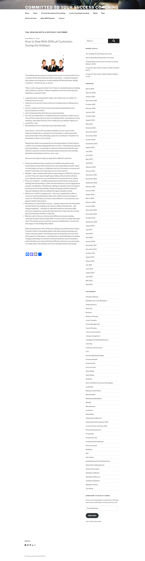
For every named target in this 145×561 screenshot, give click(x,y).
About (35, 13)
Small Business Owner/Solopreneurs (98, 461)
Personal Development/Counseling (53, 13)
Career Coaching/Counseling (79, 13)
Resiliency (89, 449)
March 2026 (90, 89)
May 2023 (89, 159)
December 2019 (91, 210)
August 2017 (90, 257)
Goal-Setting (90, 375)
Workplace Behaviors (93, 477)
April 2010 (89, 284)
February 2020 (91, 202)
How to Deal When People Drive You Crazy (100, 58)
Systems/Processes (92, 469)
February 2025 (91, 108)
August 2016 (90, 261)
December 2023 (91, 132)
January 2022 (90, 190)
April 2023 (89, 163)
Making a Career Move (93, 391)
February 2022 (90, 186)
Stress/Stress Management (95, 465)
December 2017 (91, 245)
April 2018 (89, 237)
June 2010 (89, 276)
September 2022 (91, 183)
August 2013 (90, 273)
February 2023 (91, 167)
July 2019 (89, 229)
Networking (90, 414)
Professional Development (95, 441)
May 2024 (89, 124)
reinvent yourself (91, 445)
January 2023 (90, 171)
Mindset (88, 402)
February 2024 (91, 128)
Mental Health (90, 394)
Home (27, 13)
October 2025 (90, 104)
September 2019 (91, 222)
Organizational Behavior (94, 418)
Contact (61, 18)
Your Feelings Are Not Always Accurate (99, 54)
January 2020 (90, 206)
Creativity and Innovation (94, 348)
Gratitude (89, 379)
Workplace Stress (92, 484)
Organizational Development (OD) (97, 422)
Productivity (90, 434)
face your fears (91, 367)
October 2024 (90, 116)
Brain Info (89, 308)
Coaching (89, 344)
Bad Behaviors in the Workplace (96, 301)
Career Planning (91, 328)
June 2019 (89, 233)
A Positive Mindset (92, 297)
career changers (91, 320)
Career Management (93, 324)
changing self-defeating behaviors (97, 340)
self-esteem (90, 457)
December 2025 (91, 100)
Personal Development (93, 430)
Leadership (89, 387)
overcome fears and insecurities (96, 426)
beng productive (91, 304)
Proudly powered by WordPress (35, 556)
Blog (103, 13)
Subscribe (92, 516)
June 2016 (89, 269)
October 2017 (90, 253)
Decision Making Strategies (95, 355)
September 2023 (91, 143)
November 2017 (91, 249)
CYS (87, 351)
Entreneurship (90, 363)
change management (93, 336)
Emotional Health (91, 359)
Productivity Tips (91, 438)
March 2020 (90, 198)
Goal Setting (90, 371)
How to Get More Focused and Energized (99, 383)
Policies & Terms (31, 18)
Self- (87, 453)
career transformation (93, 332)
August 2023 (90, 147)
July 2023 (89, 151)
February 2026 (91, 93)
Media (95, 13)
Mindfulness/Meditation (94, 398)
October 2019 (90, 218)
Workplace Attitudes (92, 473)
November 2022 (91, 179)
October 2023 (90, 139)
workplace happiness (93, 481)
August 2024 (90, 120)
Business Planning (92, 316)
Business (89, 312)
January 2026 (90, 96)
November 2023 (91, 136)
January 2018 (90, 241)
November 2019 (91, 214)
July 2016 (89, 265)
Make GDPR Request (48, 18)
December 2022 (91, 175)
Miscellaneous (90, 406)
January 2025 (90, 112)
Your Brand (89, 488)
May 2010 (89, 280)
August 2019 (90, 226)
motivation (89, 410)
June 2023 (89, 155)
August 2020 (90, 194)
